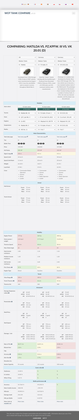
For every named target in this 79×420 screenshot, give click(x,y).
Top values (27, 109)
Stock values (27, 106)
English (24, 4)
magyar (49, 4)
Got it (45, 418)
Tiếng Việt (75, 4)
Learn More (37, 418)
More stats (21, 401)
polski (55, 4)
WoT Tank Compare (20, 13)
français (37, 4)
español (43, 4)
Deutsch (30, 4)
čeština (61, 4)
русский (68, 4)
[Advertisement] (39, 28)
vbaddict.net (7, 403)
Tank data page (23, 136)
